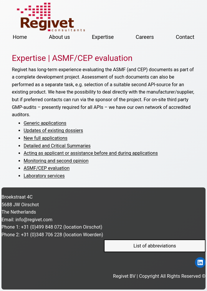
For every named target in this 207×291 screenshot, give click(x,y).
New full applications (45, 138)
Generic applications (45, 123)
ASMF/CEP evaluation (46, 168)
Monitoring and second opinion (56, 161)
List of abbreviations (154, 246)
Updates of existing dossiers (53, 130)
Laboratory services (44, 176)
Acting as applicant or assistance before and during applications (91, 153)
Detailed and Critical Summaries (57, 146)
